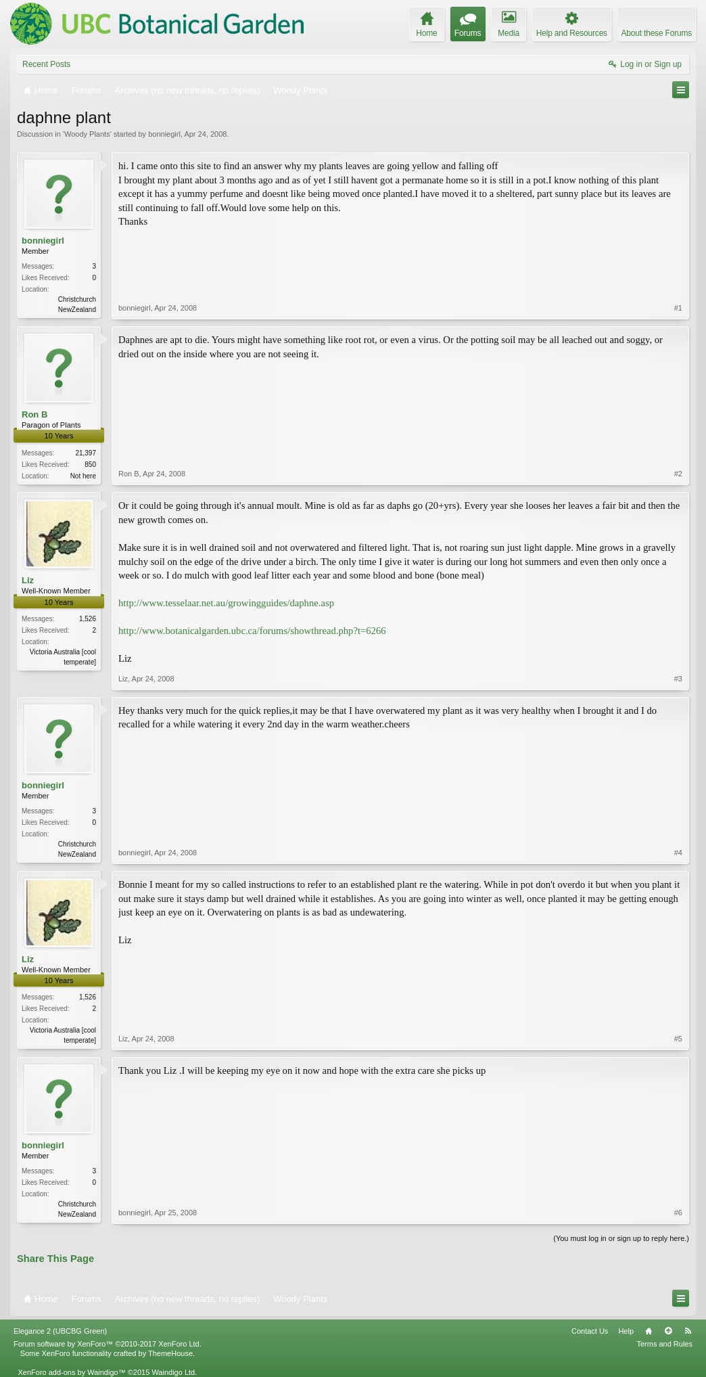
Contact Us (589, 1331)
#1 (678, 308)
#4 (678, 853)
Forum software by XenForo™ (108, 1344)
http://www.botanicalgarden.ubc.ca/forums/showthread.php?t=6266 (252, 630)
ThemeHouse (170, 1353)
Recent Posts (46, 64)
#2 (678, 474)
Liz (28, 580)
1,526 (87, 619)
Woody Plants (87, 134)
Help (626, 1331)
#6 (678, 1213)
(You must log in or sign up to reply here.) (621, 1238)
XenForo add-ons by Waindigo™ (71, 1372)
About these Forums (656, 33)
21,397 (85, 453)
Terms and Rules (664, 1344)
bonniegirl (164, 134)
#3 (678, 679)
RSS (687, 1331)
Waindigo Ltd (173, 1372)
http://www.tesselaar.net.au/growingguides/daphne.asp (226, 602)
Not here (83, 476)
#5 (678, 1039)
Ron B (34, 414)
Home (648, 1331)
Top (668, 1331)
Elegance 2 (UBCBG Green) (60, 1331)
